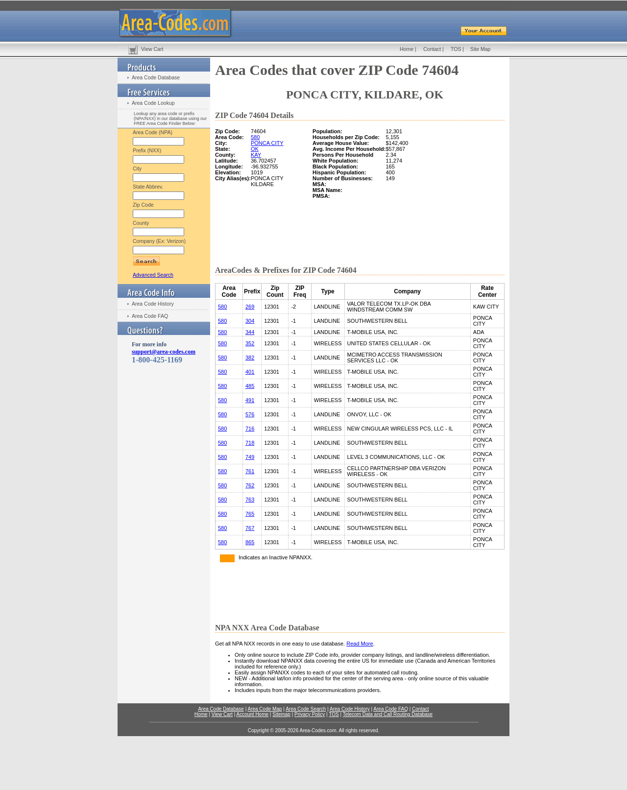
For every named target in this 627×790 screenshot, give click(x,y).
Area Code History (153, 304)
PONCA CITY (267, 143)
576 (249, 414)
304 (249, 321)
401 (249, 372)
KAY (256, 155)
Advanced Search (153, 275)
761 (249, 471)
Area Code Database (156, 77)
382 (249, 357)
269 (249, 307)
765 (249, 514)
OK (255, 149)
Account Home (252, 714)
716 (249, 428)
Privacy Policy (309, 714)
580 (255, 137)
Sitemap (281, 714)
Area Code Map (264, 709)
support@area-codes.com (163, 351)
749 (249, 457)
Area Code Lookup (153, 103)
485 (249, 386)
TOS (456, 49)
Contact (432, 49)
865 (249, 542)
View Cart (152, 49)
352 (249, 343)
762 (249, 485)
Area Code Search (306, 709)
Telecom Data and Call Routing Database (388, 714)
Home (406, 49)
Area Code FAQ (150, 316)
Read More (359, 643)
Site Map (480, 49)
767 (249, 528)
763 (249, 500)
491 (249, 400)
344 (249, 332)
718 (249, 443)
